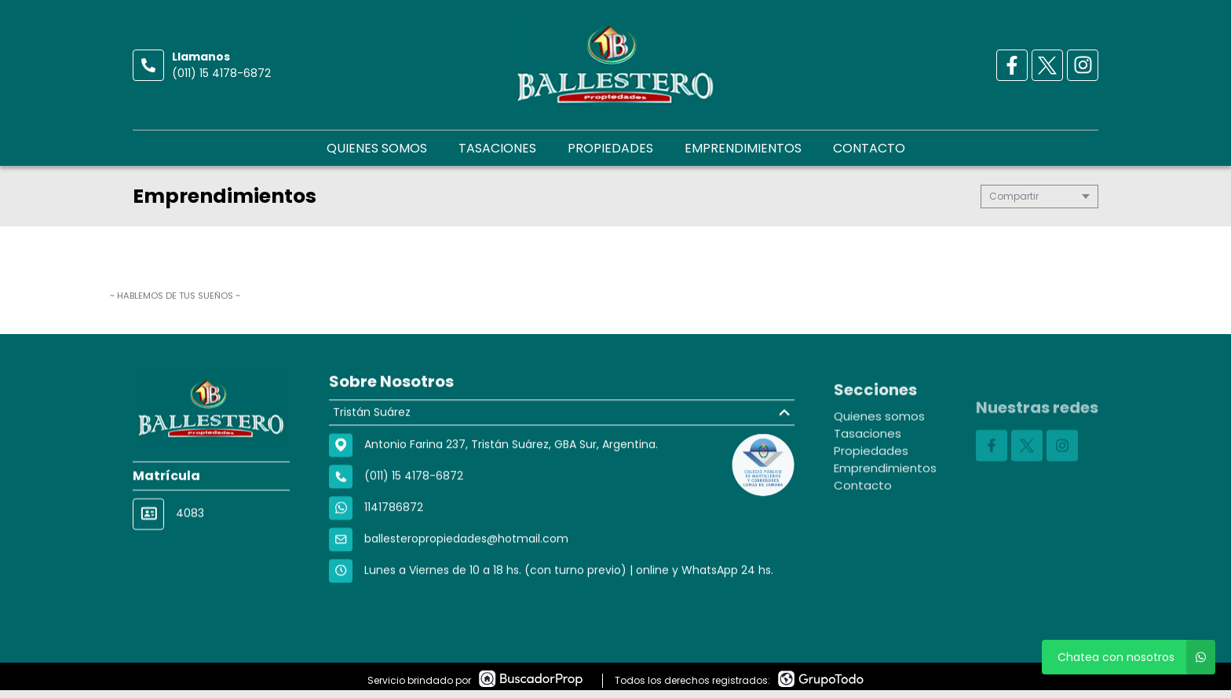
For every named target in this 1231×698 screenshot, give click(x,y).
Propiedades (610, 148)
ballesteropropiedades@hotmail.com (466, 545)
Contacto (869, 148)
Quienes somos (377, 148)
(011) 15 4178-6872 (221, 73)
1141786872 (393, 513)
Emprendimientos (743, 148)
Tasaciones (497, 148)
